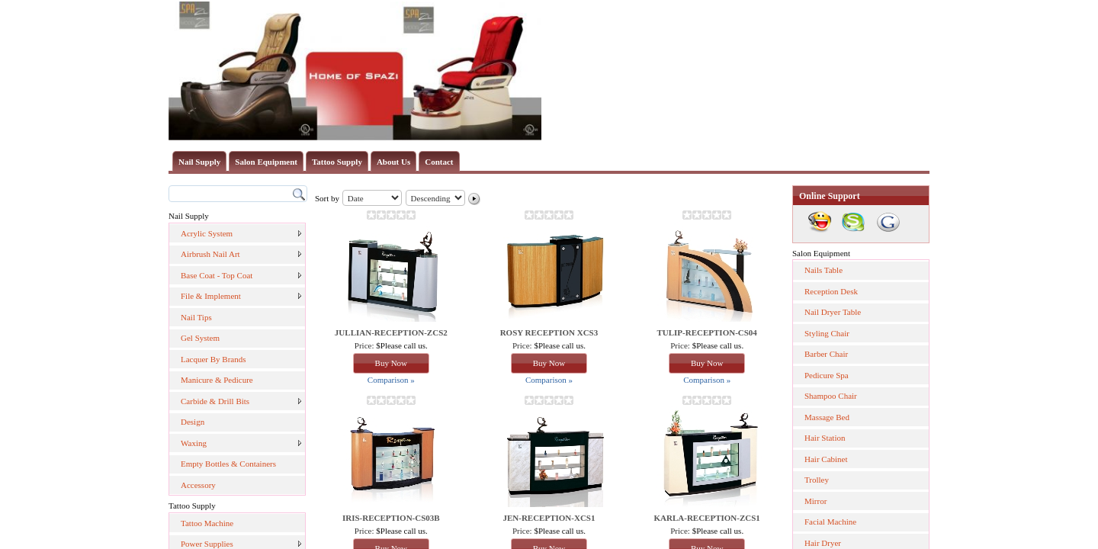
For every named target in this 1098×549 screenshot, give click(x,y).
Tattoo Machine (207, 523)
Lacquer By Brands (213, 359)
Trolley (816, 479)
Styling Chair (826, 333)
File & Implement (211, 295)
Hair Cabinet (826, 459)
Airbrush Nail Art (210, 253)
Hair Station (824, 437)
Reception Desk (831, 291)
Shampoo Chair (830, 395)
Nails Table (823, 269)
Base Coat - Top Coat (216, 275)
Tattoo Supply (337, 161)
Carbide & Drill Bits (215, 401)
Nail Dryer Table (832, 311)
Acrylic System (207, 233)
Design (192, 421)
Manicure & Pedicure (217, 379)
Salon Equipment (266, 161)
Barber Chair (826, 353)
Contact (439, 161)
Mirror (815, 501)
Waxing (194, 443)
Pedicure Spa (826, 375)
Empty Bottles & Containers (228, 463)
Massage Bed (826, 417)
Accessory (198, 485)
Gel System (200, 337)
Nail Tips (196, 317)
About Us (393, 161)
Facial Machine (830, 521)
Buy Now (391, 363)
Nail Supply (199, 161)
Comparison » (391, 379)
